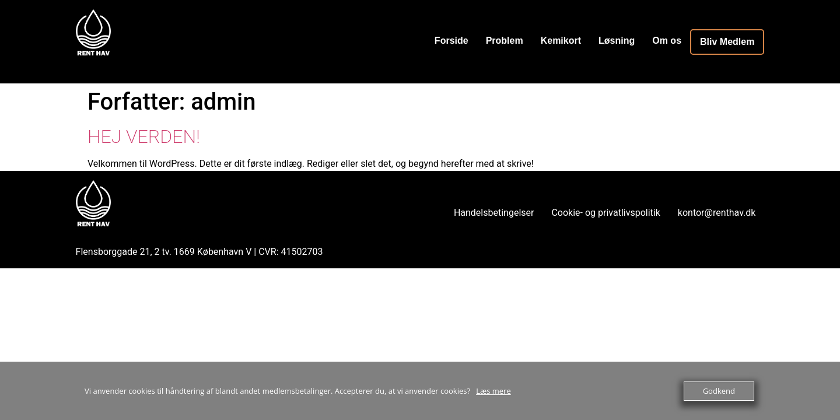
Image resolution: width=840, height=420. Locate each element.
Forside (451, 41)
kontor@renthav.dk (717, 212)
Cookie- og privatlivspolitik (605, 212)
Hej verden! (144, 136)
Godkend (719, 391)
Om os (666, 41)
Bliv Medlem (727, 42)
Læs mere (493, 391)
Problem (504, 41)
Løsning (616, 41)
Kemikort (561, 41)
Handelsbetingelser (494, 212)
